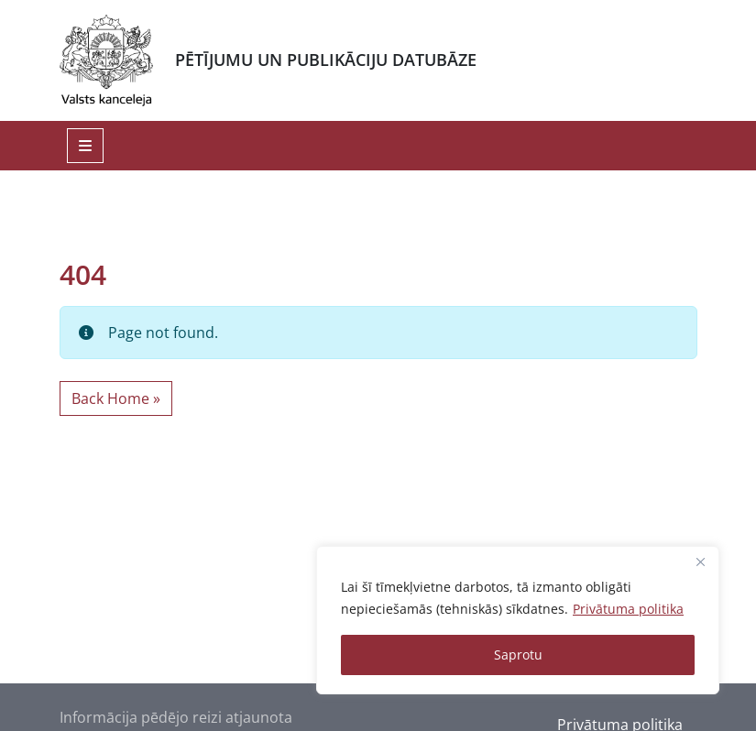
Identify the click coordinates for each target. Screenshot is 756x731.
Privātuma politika (628, 608)
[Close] (700, 562)
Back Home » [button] (115, 398)
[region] (517, 620)
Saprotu (518, 654)
